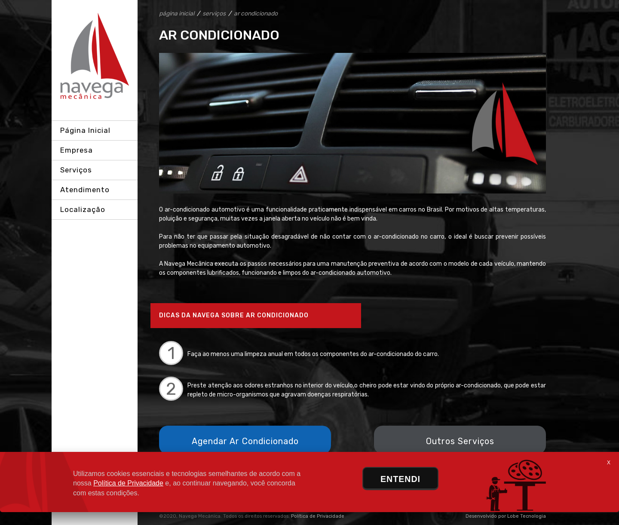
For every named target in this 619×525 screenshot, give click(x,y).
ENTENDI (400, 479)
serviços (214, 13)
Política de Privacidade (317, 516)
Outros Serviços (460, 441)
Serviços (76, 170)
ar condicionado (256, 13)
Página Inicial (85, 130)
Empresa (76, 150)
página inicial (176, 13)
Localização (82, 209)
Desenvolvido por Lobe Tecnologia (506, 516)
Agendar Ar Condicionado (245, 441)
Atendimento (85, 189)
